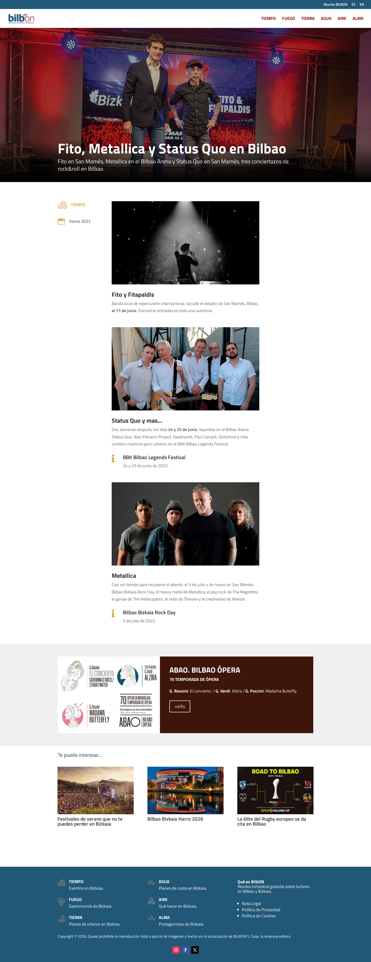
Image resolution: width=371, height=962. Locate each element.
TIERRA (308, 19)
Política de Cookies (259, 916)
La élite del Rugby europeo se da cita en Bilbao (271, 821)
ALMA (358, 19)
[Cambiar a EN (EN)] (362, 6)
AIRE (342, 19)
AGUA (326, 19)
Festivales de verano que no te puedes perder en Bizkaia (90, 821)
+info (180, 706)
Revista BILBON (335, 5)
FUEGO (288, 19)
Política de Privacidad (261, 909)
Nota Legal (251, 903)
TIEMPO (268, 19)
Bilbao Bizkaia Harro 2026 (175, 819)
